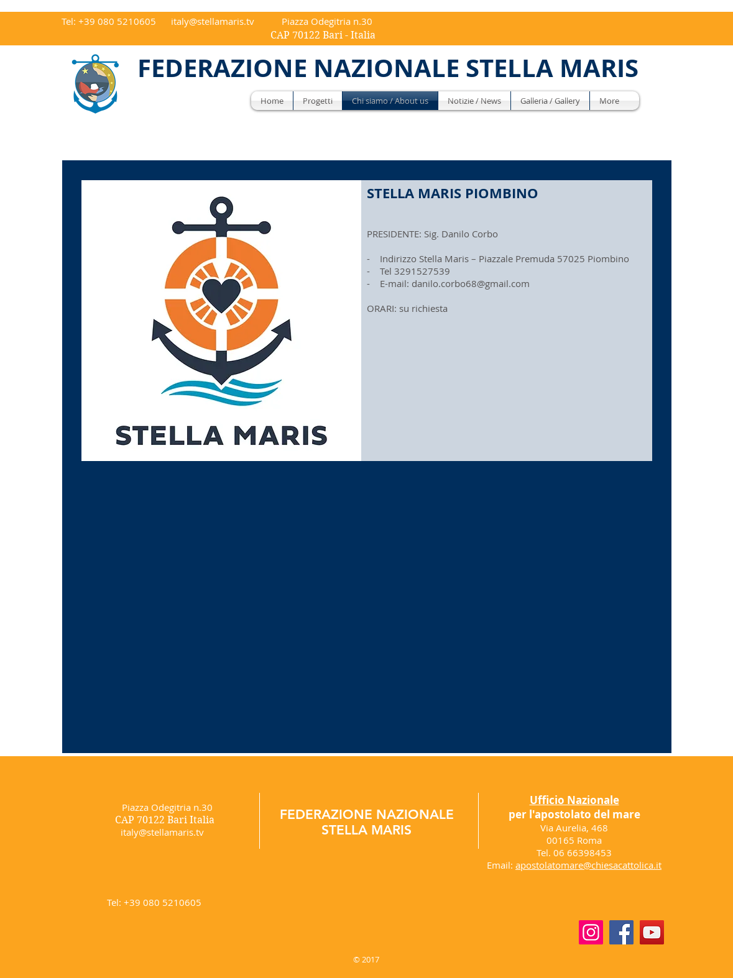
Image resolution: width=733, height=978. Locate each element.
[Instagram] (591, 932)
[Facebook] (621, 932)
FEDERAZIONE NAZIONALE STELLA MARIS (367, 822)
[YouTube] (652, 932)
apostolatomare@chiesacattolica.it (588, 865)
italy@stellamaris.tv (212, 21)
